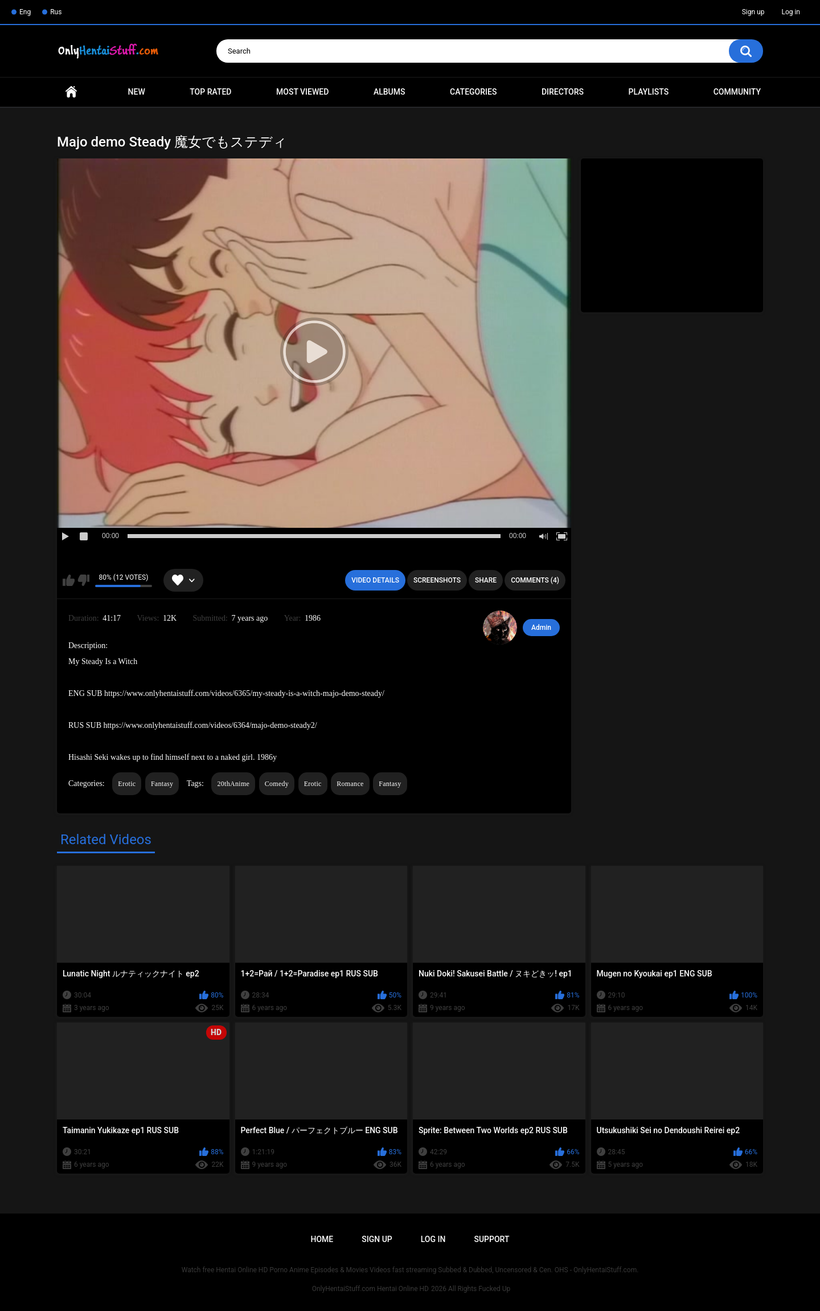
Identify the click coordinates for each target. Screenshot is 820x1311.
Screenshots (437, 580)
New (136, 91)
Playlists (649, 91)
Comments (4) (535, 580)
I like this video (69, 580)
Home (71, 92)
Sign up (753, 12)
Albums (389, 91)
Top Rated (210, 91)
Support (491, 1239)
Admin (541, 628)
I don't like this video (83, 580)
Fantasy (162, 784)
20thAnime (233, 784)
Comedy (277, 784)
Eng (25, 12)
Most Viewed (302, 91)
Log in (790, 12)
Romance (350, 784)
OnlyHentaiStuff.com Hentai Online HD (370, 1289)
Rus (56, 12)
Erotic (127, 784)
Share (486, 580)
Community (737, 91)
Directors (563, 91)
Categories (473, 91)
